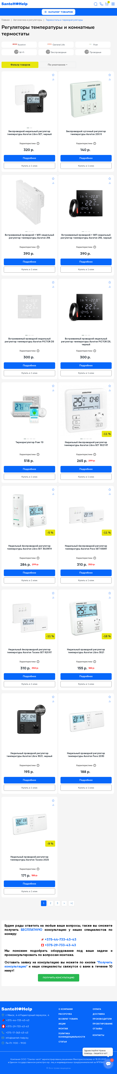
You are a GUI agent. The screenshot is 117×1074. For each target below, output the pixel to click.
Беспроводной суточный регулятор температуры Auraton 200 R (86, 133)
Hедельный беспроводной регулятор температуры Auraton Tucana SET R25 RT (29, 651)
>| (71, 903)
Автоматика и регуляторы (27, 19)
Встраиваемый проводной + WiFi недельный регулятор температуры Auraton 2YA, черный (86, 236)
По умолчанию (56, 64)
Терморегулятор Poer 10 (29, 442)
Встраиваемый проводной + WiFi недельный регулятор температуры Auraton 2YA (29, 236)
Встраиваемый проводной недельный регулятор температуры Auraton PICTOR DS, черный (86, 341)
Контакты (98, 1035)
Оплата (97, 1009)
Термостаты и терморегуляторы (64, 19)
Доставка (99, 1014)
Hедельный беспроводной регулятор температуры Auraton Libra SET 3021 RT (86, 444)
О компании (65, 1009)
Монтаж (63, 1028)
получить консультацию (58, 977)
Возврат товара (68, 1018)
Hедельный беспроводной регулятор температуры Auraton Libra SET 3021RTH (29, 547)
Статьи (62, 1041)
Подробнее (29, 158)
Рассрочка (65, 1014)
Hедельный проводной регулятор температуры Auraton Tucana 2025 (29, 858)
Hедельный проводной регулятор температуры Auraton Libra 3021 (86, 651)
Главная (6, 19)
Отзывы (97, 1028)
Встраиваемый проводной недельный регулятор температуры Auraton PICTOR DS (29, 340)
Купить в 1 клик (29, 165)
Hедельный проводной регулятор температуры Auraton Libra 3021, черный (29, 755)
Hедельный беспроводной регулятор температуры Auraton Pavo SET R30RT (86, 547)
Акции (62, 1023)
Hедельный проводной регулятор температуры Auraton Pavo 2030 (86, 755)
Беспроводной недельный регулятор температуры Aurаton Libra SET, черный (29, 133)
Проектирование (103, 1023)
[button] (28, 128)
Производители (102, 1018)
